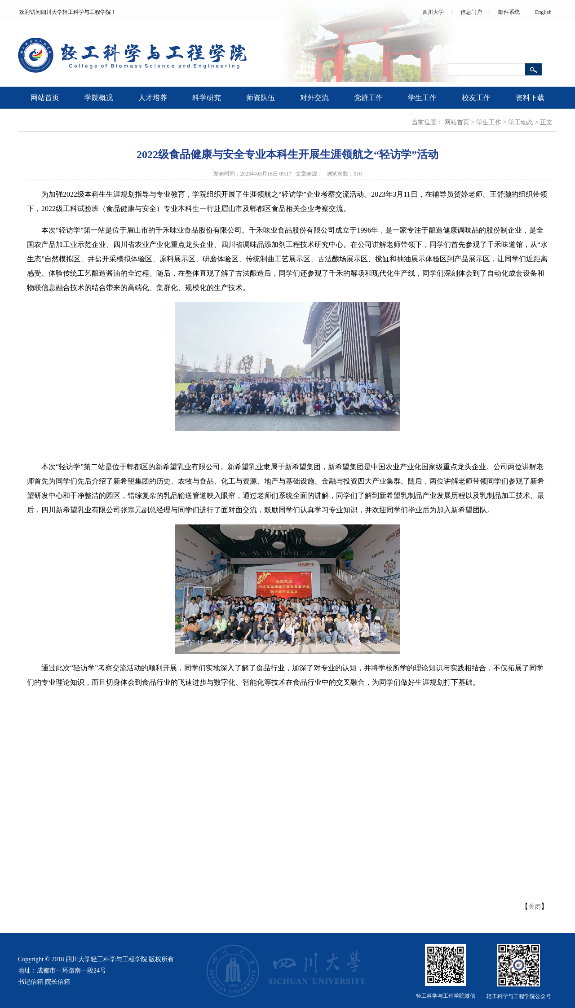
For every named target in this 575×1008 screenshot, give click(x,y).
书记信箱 (30, 981)
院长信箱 (57, 981)
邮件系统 (509, 12)
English (543, 12)
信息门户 (471, 12)
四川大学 (433, 12)
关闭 (534, 906)
